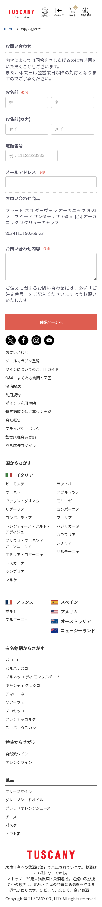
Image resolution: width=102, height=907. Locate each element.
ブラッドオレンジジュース (28, 808)
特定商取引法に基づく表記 (28, 411)
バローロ (13, 660)
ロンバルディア (18, 517)
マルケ (11, 580)
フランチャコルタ (20, 719)
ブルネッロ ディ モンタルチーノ (32, 676)
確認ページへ (51, 322)
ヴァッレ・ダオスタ (22, 500)
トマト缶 (13, 833)
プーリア (64, 517)
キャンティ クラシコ (22, 685)
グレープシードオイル (24, 799)
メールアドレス (20, 172)
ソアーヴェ (14, 702)
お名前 (11, 92)
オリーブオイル (18, 791)
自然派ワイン (16, 754)
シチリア (64, 543)
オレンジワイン (18, 762)
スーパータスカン (20, 727)
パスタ (11, 825)
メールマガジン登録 (22, 361)
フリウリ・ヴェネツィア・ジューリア (24, 543)
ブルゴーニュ (16, 619)
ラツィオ (64, 483)
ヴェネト (13, 492)
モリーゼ (64, 500)
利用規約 (13, 394)
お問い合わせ (16, 352)
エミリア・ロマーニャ (24, 554)
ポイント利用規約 (20, 403)
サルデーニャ (68, 551)
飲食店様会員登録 (20, 437)
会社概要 (13, 420)
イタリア (24, 475)
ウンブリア (14, 571)
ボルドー (13, 611)
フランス (24, 602)
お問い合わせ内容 (22, 249)
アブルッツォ (68, 492)
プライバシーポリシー (24, 428)
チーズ (11, 816)
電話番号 (14, 146)
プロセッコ (14, 710)
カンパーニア (68, 509)
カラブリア (66, 534)
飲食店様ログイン (20, 445)
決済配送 (13, 386)
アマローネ (14, 693)
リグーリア (14, 509)
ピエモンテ (14, 483)
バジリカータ (68, 526)
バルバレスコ (16, 668)
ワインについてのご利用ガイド (32, 369)
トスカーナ (14, 563)
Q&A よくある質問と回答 (28, 377)
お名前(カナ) (18, 119)
